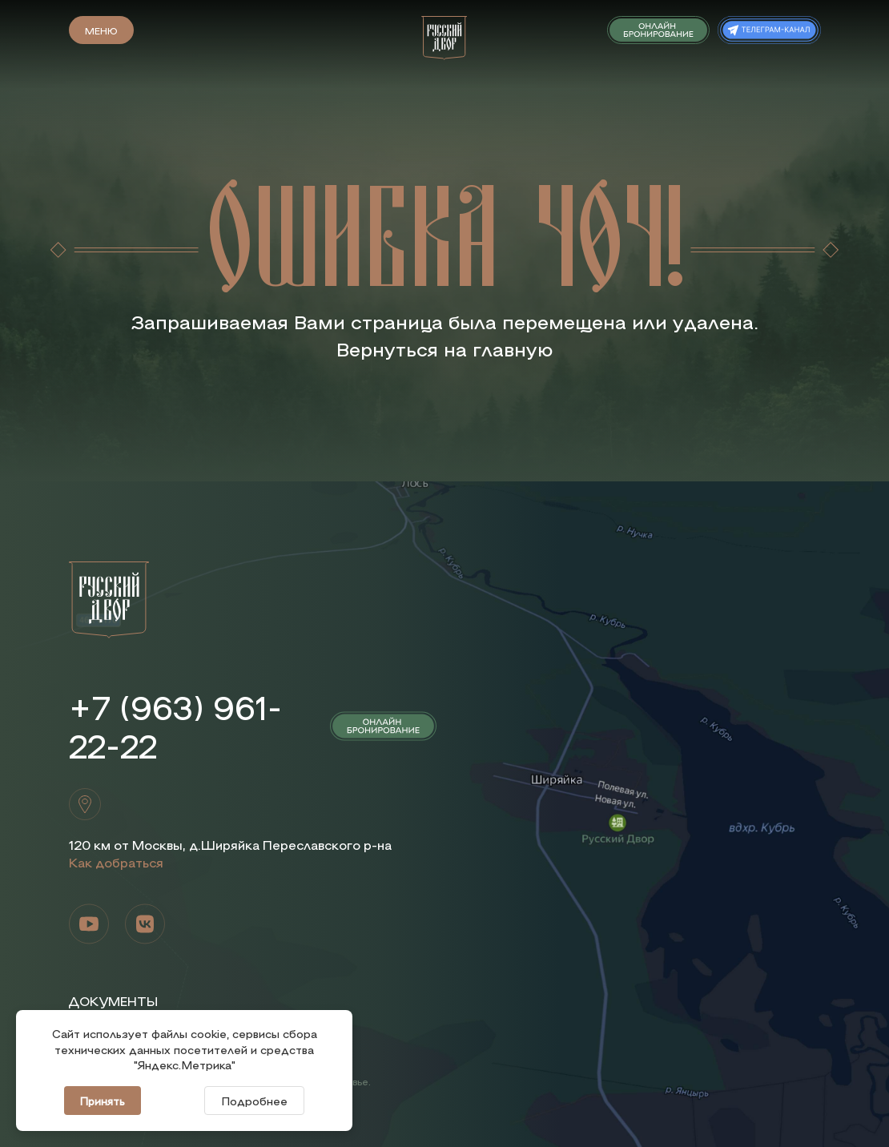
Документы (113, 1000)
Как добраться (116, 862)
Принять (102, 1100)
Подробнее (254, 1100)
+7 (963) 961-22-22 (175, 725)
